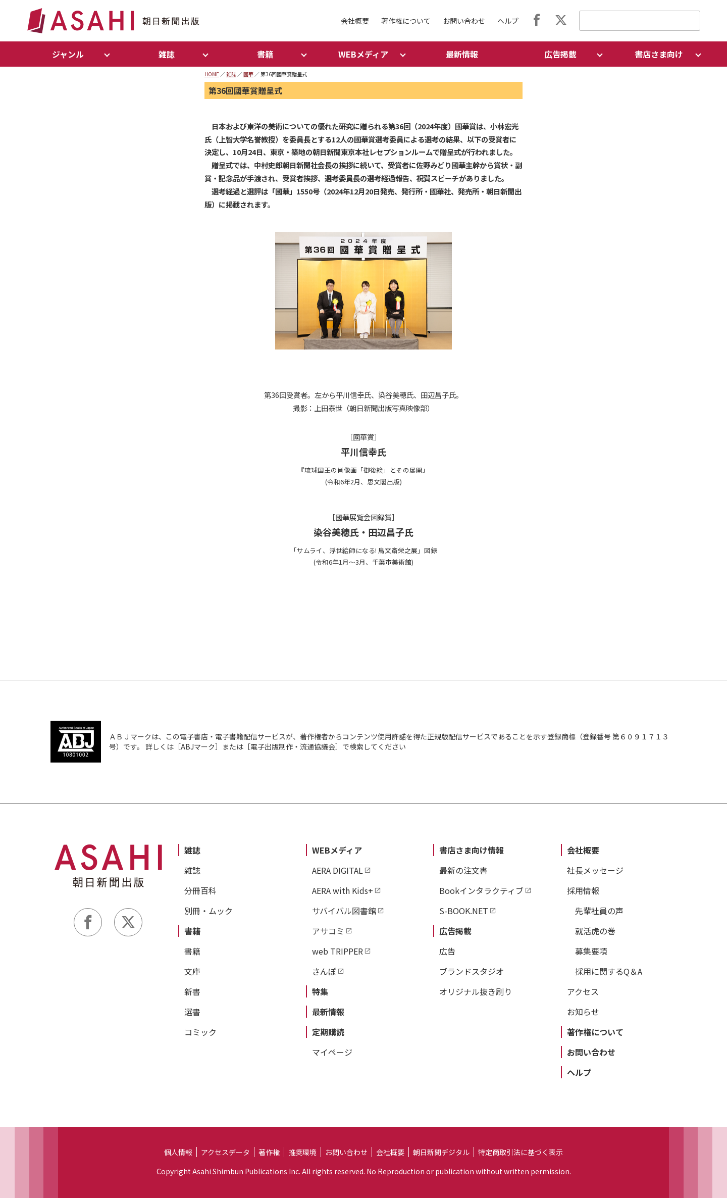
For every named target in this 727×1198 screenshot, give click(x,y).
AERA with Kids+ (342, 890)
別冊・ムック (208, 911)
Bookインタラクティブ (481, 890)
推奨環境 (302, 1152)
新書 (192, 991)
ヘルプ (507, 21)
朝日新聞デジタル (441, 1152)
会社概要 (355, 21)
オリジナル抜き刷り (475, 991)
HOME (211, 74)
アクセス (583, 991)
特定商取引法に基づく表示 (520, 1152)
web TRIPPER (337, 951)
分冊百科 (200, 890)
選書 (192, 1012)
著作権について (406, 21)
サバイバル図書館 (344, 911)
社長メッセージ (595, 870)
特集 (320, 991)
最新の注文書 (463, 870)
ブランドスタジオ (471, 971)
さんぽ (324, 971)
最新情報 (462, 54)
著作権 (269, 1152)
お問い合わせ (464, 21)
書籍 (192, 931)
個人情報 (178, 1152)
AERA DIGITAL (337, 870)
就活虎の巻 (595, 931)
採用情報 (583, 890)
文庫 (192, 971)
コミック (200, 1032)
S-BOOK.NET (463, 911)
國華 (248, 74)
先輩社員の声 (599, 911)
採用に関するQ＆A (608, 971)
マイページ (332, 1052)
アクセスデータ (225, 1152)
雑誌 (231, 74)
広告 (447, 951)
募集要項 (591, 951)
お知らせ (583, 1012)
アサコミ (328, 931)
